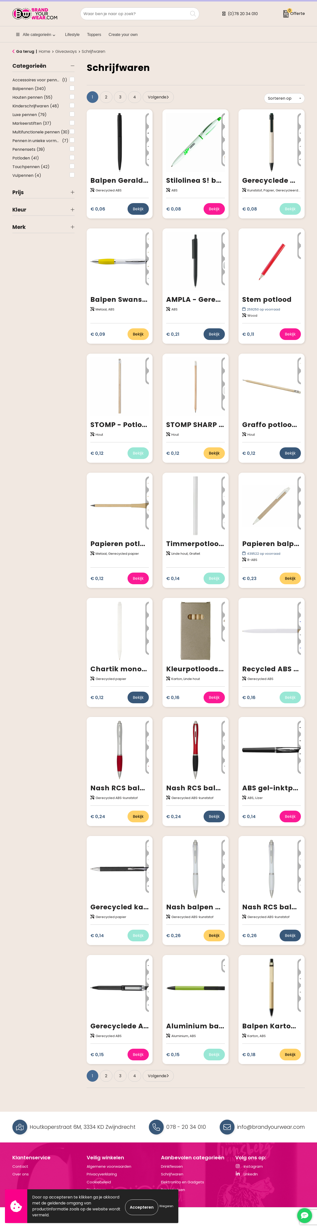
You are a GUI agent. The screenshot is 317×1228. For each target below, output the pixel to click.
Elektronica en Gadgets (182, 1181)
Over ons (20, 1173)
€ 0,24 (97, 816)
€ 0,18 (249, 1054)
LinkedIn (246, 1173)
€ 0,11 (248, 334)
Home (44, 51)
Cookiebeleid (99, 1181)
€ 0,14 (173, 578)
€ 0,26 (173, 935)
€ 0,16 (173, 697)
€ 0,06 (97, 208)
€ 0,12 (97, 453)
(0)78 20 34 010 (243, 13)
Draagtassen (173, 1189)
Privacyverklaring (102, 1173)
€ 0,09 (97, 334)
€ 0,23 (249, 578)
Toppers (94, 34)
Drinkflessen (172, 1165)
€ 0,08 (173, 208)
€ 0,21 (172, 334)
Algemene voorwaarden (109, 1165)
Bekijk (138, 208)
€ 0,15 (97, 1054)
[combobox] (134, 14)
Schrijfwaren (172, 1173)
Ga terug (25, 51)
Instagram (249, 1165)
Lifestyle (72, 34)
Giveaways (66, 51)
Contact (20, 1165)
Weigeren (166, 1206)
